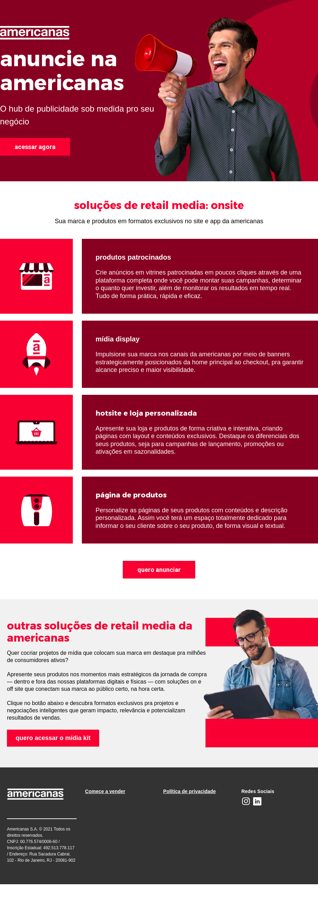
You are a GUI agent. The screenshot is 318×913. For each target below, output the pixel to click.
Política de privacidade (189, 791)
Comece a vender (105, 791)
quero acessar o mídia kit (53, 737)
